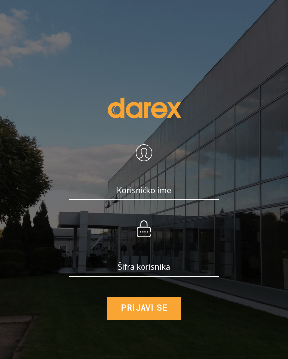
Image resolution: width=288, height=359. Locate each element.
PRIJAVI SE (144, 308)
